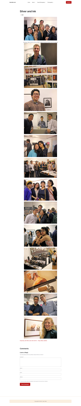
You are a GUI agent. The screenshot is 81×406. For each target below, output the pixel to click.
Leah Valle (27, 340)
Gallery (41, 340)
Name (21, 368)
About (33, 2)
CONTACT (68, 2)
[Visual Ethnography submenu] (45, 2)
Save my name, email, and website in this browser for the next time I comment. (34, 381)
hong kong (22, 340)
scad (30, 340)
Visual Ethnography (41, 2)
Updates (45, 340)
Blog (39, 340)
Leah (22, 14)
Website (21, 376)
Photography (50, 2)
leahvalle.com (13, 2)
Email (21, 372)
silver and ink (34, 340)
